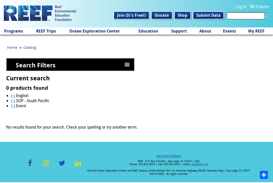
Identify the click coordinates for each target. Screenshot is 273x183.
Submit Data (208, 15)
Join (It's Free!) (131, 15)
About (205, 31)
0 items (262, 6)
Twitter (62, 166)
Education (148, 31)
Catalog (29, 47)
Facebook (30, 166)
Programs (13, 31)
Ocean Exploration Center (94, 31)
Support (179, 31)
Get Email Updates (168, 156)
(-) (13, 95)
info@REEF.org (199, 164)
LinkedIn (78, 166)
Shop (182, 15)
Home (12, 47)
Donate (162, 15)
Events (229, 31)
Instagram (46, 166)
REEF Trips (46, 31)
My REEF (256, 31)
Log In (241, 6)
